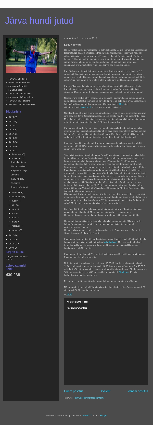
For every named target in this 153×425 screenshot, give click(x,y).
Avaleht (105, 391)
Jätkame (15, 174)
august (15, 201)
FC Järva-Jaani (15, 90)
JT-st (121, 104)
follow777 (87, 415)
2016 (11, 138)
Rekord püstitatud (19, 187)
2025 (11, 117)
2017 (11, 134)
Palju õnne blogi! (19, 170)
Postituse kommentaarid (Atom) (89, 398)
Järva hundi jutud (39, 20)
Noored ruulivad (18, 166)
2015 (11, 142)
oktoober (16, 192)
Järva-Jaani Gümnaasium (20, 97)
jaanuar (15, 230)
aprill (14, 217)
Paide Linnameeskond (19, 82)
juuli (14, 205)
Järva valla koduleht (17, 79)
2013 (11, 150)
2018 (11, 129)
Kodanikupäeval (18, 162)
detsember (17, 154)
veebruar (16, 226)
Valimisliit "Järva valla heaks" (22, 104)
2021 (11, 121)
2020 (11, 125)
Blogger (103, 415)
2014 (11, 146)
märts (15, 222)
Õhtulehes (123, 272)
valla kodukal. (111, 242)
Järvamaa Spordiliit (17, 86)
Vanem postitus (138, 391)
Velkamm (15, 183)
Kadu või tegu (17, 179)
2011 (11, 239)
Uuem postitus (73, 391)
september (17, 196)
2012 (11, 235)
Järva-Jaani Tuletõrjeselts (20, 93)
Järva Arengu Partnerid (19, 101)
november (17, 158)
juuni (14, 209)
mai (14, 213)
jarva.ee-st (86, 107)
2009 (11, 248)
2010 (11, 243)
